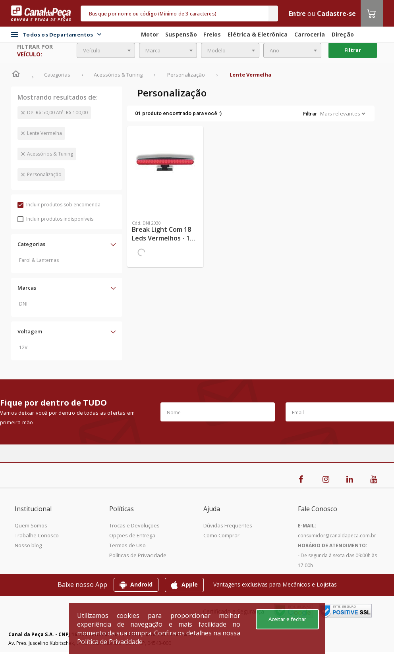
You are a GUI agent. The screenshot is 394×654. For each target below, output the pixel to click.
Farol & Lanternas (39, 260)
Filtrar (352, 50)
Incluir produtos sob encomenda (58, 204)
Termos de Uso (127, 545)
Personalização (44, 174)
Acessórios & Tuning (50, 153)
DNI (23, 303)
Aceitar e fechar (287, 619)
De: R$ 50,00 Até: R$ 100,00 (57, 112)
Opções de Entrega (132, 535)
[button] (66, 244)
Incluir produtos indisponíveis (55, 218)
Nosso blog (28, 545)
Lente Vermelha (44, 133)
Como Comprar (221, 535)
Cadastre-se (336, 13)
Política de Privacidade (110, 641)
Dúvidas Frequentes (227, 525)
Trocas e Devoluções (134, 525)
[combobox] (106, 50)
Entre (297, 13)
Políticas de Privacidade (137, 555)
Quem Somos (31, 525)
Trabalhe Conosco (37, 535)
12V (23, 347)
